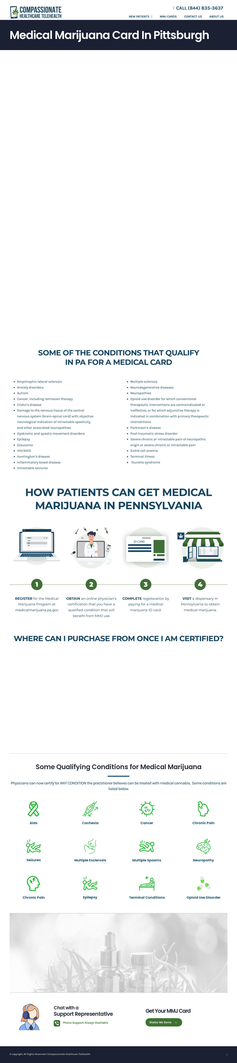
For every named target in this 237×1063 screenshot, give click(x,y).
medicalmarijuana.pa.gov (36, 610)
